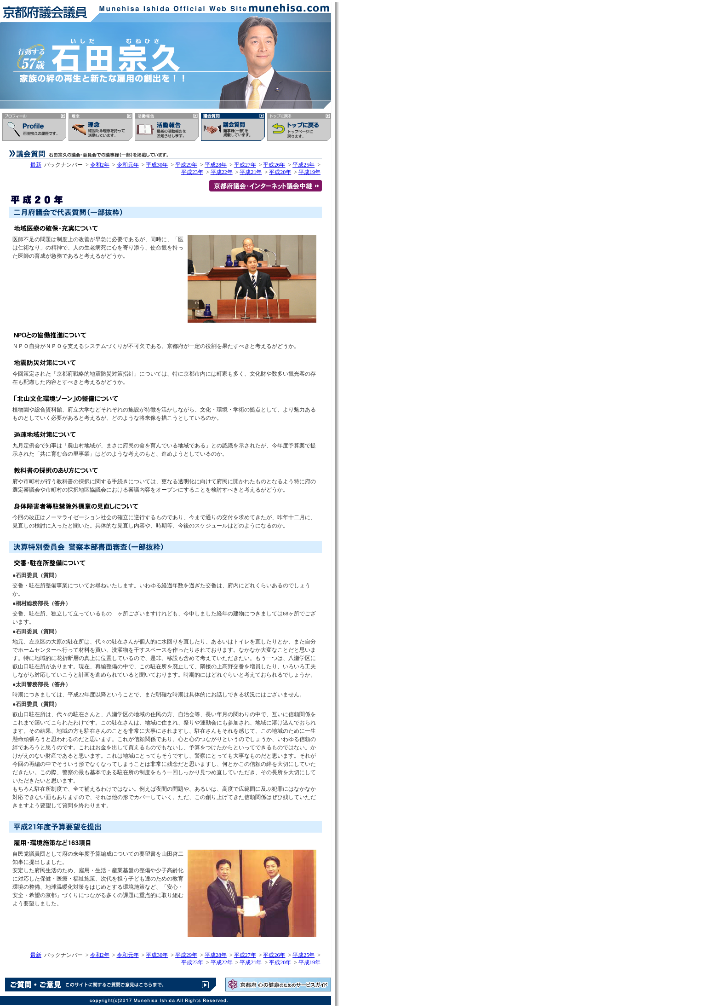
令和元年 (128, 165)
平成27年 (245, 165)
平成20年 (280, 172)
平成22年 (222, 172)
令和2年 (99, 165)
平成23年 (192, 172)
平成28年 (216, 165)
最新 (35, 165)
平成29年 (186, 165)
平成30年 (157, 165)
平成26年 (274, 165)
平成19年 (309, 172)
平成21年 (251, 172)
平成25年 (303, 165)
